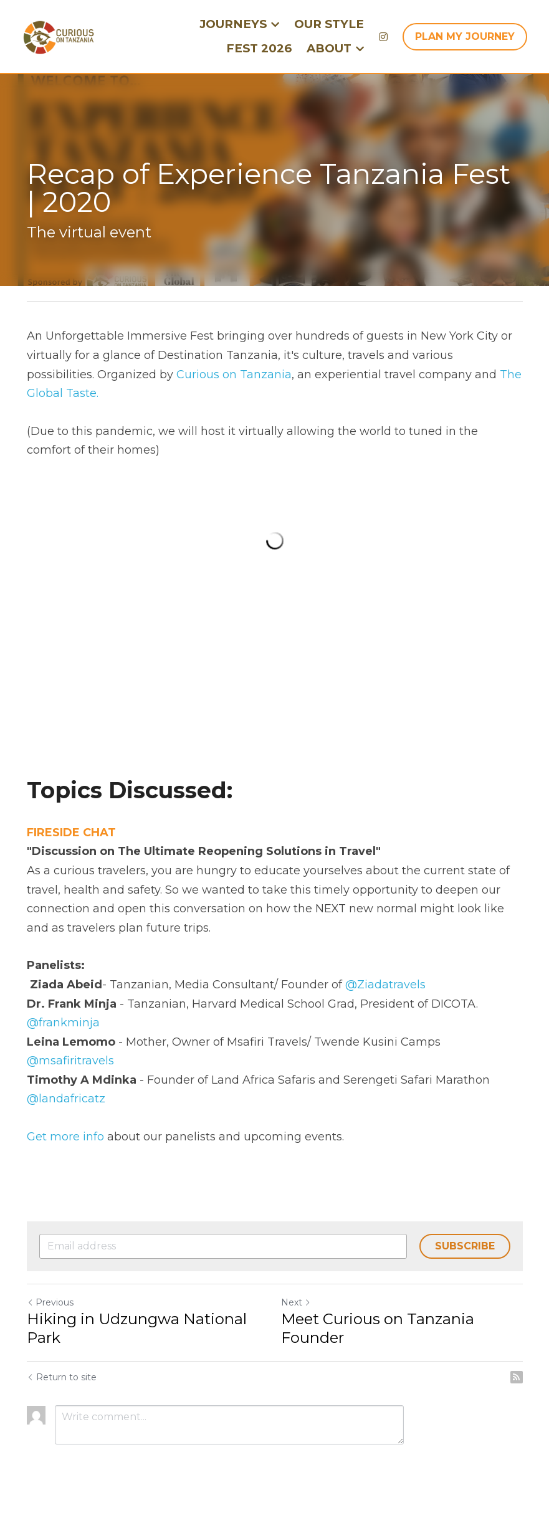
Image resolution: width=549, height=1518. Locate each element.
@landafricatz (66, 1098)
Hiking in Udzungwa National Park (137, 1328)
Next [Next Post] (296, 1302)
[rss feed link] (516, 1377)
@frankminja (63, 1022)
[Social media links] (383, 37)
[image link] (58, 35)
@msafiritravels (70, 1060)
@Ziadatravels (385, 984)
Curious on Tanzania (234, 374)
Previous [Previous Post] (50, 1302)
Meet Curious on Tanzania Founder (377, 1328)
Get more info (65, 1136)
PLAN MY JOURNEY (465, 36)
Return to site (62, 1377)
